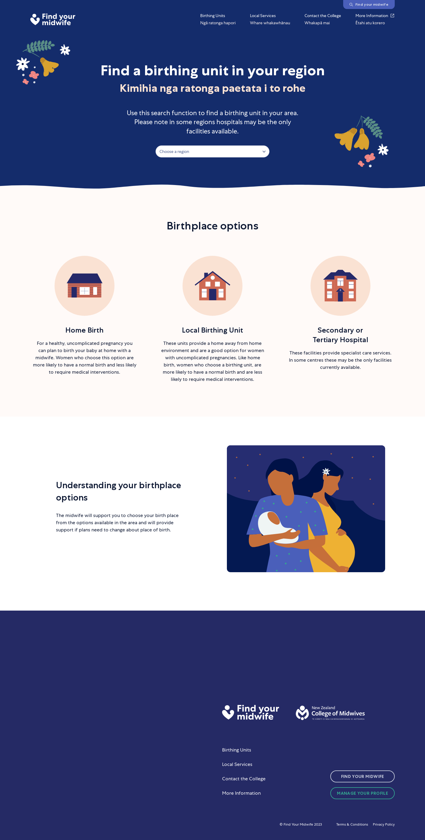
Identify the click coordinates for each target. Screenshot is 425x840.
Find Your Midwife (362, 776)
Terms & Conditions (352, 824)
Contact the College (244, 779)
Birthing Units (236, 750)
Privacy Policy (384, 824)
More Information (241, 793)
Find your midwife (368, 4)
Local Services (237, 764)
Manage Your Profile (362, 793)
